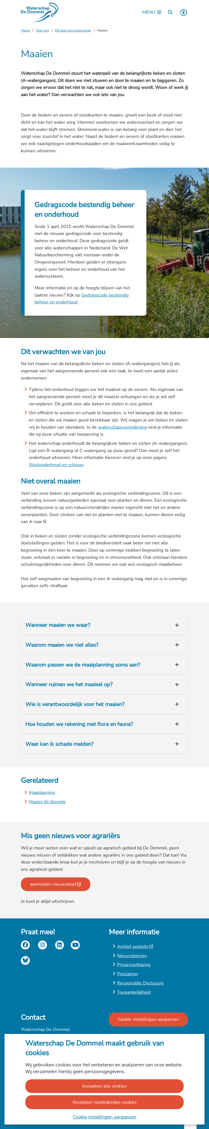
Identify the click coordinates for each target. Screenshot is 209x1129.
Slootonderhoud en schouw (56, 465)
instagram (42, 945)
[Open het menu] (151, 12)
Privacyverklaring (134, 965)
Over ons (42, 30)
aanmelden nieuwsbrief (55, 884)
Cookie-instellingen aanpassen (104, 1117)
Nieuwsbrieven (132, 956)
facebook (25, 945)
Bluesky (25, 960)
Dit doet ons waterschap (73, 30)
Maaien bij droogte (47, 802)
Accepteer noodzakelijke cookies (104, 1102)
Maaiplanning (42, 792)
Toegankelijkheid (134, 992)
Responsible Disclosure (140, 983)
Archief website (135, 946)
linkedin (59, 945)
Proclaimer (127, 974)
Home (25, 30)
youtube (75, 945)
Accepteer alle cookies (104, 1086)
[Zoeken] (170, 12)
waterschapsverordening (122, 427)
